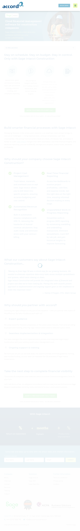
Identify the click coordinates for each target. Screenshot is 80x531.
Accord (13, 5)
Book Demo (64, 5)
